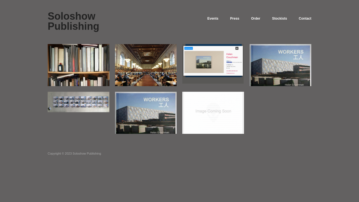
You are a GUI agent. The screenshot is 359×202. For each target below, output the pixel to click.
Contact (305, 18)
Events (212, 18)
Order (255, 18)
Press (235, 18)
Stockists (279, 18)
